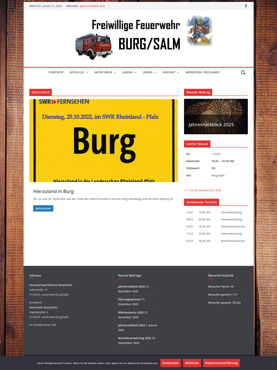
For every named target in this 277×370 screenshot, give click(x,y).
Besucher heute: (219, 286)
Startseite (55, 72)
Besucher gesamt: (220, 302)
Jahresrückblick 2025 (92, 6)
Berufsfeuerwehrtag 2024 (134, 338)
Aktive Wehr (103, 72)
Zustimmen (170, 363)
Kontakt (169, 72)
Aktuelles (77, 72)
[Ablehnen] (272, 363)
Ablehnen (192, 363)
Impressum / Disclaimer (202, 72)
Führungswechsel (129, 299)
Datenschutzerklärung (221, 363)
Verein (147, 72)
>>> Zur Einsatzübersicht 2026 (202, 190)
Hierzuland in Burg (53, 191)
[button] (86, 72)
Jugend (127, 72)
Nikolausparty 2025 (131, 312)
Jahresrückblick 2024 (131, 325)
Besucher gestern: (220, 294)
